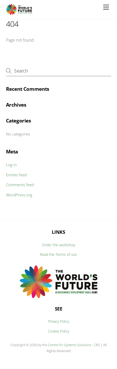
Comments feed (20, 184)
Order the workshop (58, 244)
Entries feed (16, 174)
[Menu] (106, 7)
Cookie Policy (58, 331)
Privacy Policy (58, 321)
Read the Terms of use (58, 254)
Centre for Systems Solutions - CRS (74, 344)
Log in (11, 164)
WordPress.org (19, 194)
